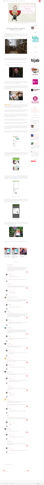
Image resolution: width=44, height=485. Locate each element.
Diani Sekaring (9, 264)
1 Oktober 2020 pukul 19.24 (10, 298)
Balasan (7, 272)
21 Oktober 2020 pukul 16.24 (12, 435)
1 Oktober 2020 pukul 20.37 (10, 328)
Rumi (8, 415)
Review (32, 108)
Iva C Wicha (9, 343)
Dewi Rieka (9, 428)
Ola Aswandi (9, 327)
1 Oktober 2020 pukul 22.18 (10, 372)
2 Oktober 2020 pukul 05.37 (11, 351)
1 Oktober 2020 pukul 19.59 (10, 312)
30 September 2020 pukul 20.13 (12, 275)
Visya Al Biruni (9, 371)
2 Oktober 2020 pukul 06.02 (10, 400)
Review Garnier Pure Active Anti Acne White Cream (36, 126)
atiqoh (8, 385)
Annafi (10, 274)
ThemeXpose (9, 483)
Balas (6, 294)
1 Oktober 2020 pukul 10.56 (11, 291)
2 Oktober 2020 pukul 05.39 (11, 379)
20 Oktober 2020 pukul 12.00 (10, 442)
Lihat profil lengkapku (36, 28)
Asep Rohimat (9, 441)
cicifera (8, 283)
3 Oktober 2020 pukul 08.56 (11, 393)
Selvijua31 (8, 311)
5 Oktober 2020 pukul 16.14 (10, 416)
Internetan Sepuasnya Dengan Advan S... (15, 256)
